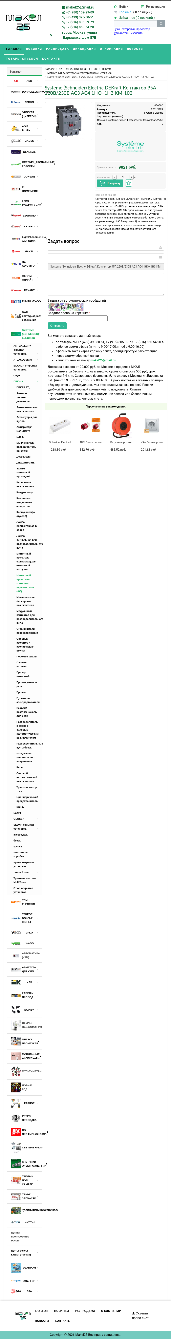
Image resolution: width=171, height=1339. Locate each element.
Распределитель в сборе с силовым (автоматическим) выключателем (27, 729)
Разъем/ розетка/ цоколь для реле (26, 712)
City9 (16, 375)
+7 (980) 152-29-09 (80, 12)
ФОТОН (23, 1222)
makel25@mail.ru (80, 7)
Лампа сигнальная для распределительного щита (29, 541)
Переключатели (26, 656)
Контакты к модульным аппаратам (24, 502)
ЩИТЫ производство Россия (20, 1236)
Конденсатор (24, 492)
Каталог (16, 71)
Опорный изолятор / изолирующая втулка (25, 644)
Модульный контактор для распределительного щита (29, 617)
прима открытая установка (23, 864)
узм (117, 29)
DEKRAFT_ (23, 387)
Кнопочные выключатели (25, 484)
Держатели (23, 456)
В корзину (110, 183)
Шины (20, 806)
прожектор (143, 29)
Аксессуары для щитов (26, 419)
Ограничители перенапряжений (27, 630)
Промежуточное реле (26, 684)
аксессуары (21, 834)
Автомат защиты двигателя (23, 397)
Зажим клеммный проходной (23, 472)
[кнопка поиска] (161, 23)
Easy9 (17, 812)
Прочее (21, 692)
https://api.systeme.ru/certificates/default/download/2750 (129, 120)
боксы (17, 840)
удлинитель (121, 33)
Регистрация (155, 7)
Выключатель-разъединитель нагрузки (26, 446)
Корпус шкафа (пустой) (25, 514)
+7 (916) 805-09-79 (80, 22)
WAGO (22, 943)
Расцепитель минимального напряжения (25, 757)
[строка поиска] (135, 23)
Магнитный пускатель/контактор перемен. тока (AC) (25, 583)
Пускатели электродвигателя (28, 700)
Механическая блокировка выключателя (25, 601)
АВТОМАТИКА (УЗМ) (25, 955)
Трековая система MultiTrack (24, 880)
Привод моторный (23, 674)
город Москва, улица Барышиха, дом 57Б (79, 35)
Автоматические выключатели (26, 409)
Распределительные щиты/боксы (29, 745)
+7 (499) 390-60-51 (80, 17)
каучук (17, 846)
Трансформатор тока (26, 789)
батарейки (128, 29)
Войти (123, 7)
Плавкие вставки (21, 664)
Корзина (125, 12)
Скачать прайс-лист (140, 1315)
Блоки (20, 436)
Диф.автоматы (25, 462)
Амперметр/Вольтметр (24, 428)
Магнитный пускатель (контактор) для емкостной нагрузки (26, 561)
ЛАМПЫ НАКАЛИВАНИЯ (26, 1025)
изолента (136, 33)
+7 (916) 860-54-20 (80, 27)
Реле (19, 767)
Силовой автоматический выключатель (26, 777)
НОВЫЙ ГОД (21, 1087)
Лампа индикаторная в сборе (26, 525)
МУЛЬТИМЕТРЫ (26, 1071)
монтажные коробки (20, 854)
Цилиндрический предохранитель (27, 799)
